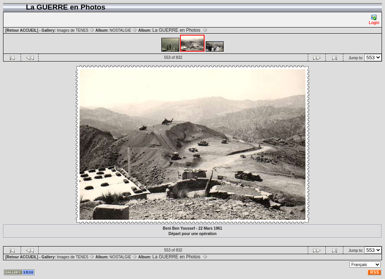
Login (374, 20)
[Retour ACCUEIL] (21, 30)
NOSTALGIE (123, 30)
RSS (374, 272)
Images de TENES (75, 30)
